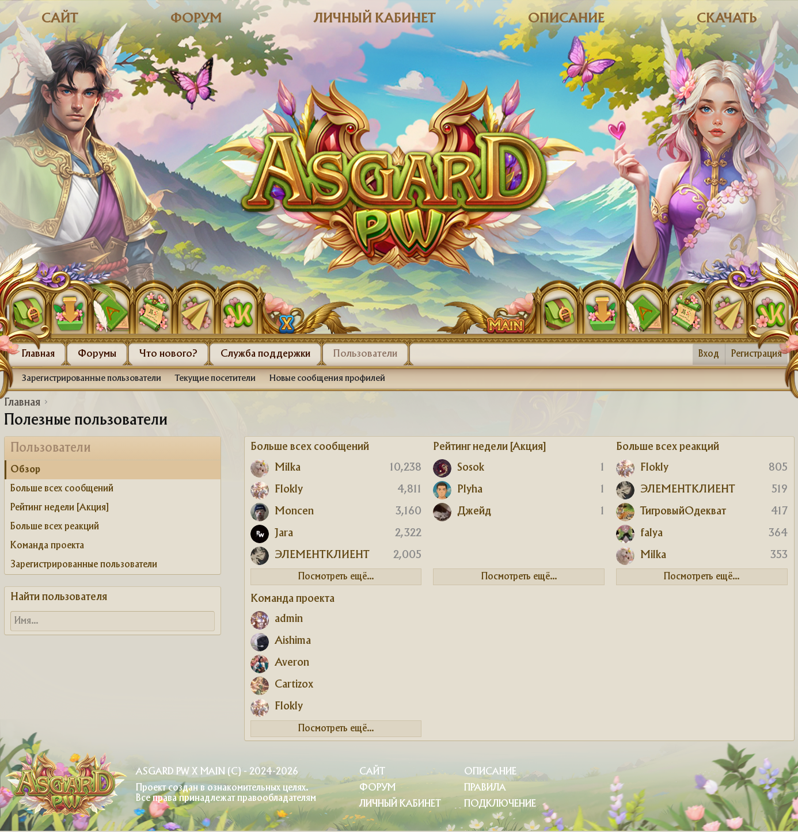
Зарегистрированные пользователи (91, 379)
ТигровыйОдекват (683, 511)
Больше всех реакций (54, 526)
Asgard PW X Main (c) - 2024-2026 (217, 772)
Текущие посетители (215, 379)
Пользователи (365, 353)
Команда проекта (47, 545)
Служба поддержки (265, 353)
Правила (485, 788)
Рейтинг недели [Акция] (59, 507)
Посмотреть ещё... (336, 577)
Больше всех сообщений (61, 488)
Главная (38, 353)
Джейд (474, 511)
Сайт (59, 19)
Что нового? (168, 353)
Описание (566, 19)
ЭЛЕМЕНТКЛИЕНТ (322, 555)
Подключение (500, 804)
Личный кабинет (375, 19)
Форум (196, 19)
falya (651, 533)
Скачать (727, 19)
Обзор (25, 469)
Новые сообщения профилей (327, 379)
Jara (284, 533)
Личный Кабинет (400, 804)
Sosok (470, 467)
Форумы (97, 353)
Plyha (469, 489)
